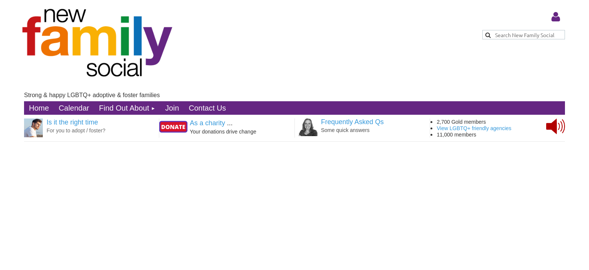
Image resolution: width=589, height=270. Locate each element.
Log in (555, 17)
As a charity (207, 123)
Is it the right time (72, 122)
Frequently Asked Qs (352, 122)
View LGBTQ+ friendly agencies (474, 128)
